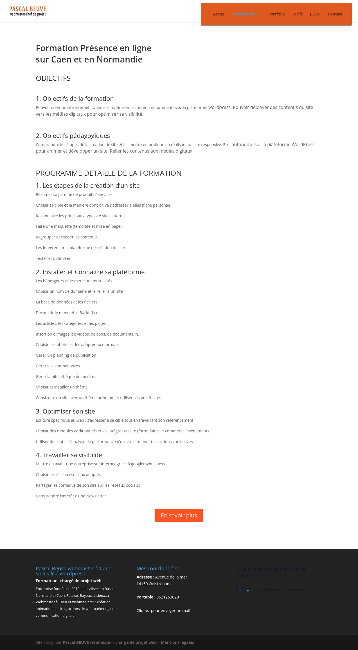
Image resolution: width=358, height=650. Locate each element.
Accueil (220, 14)
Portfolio (276, 14)
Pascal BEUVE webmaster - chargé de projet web (110, 642)
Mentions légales (177, 642)
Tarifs (297, 14)
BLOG (315, 14)
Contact (335, 14)
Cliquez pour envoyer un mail (163, 610)
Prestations (245, 14)
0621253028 (167, 597)
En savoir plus (179, 515)
